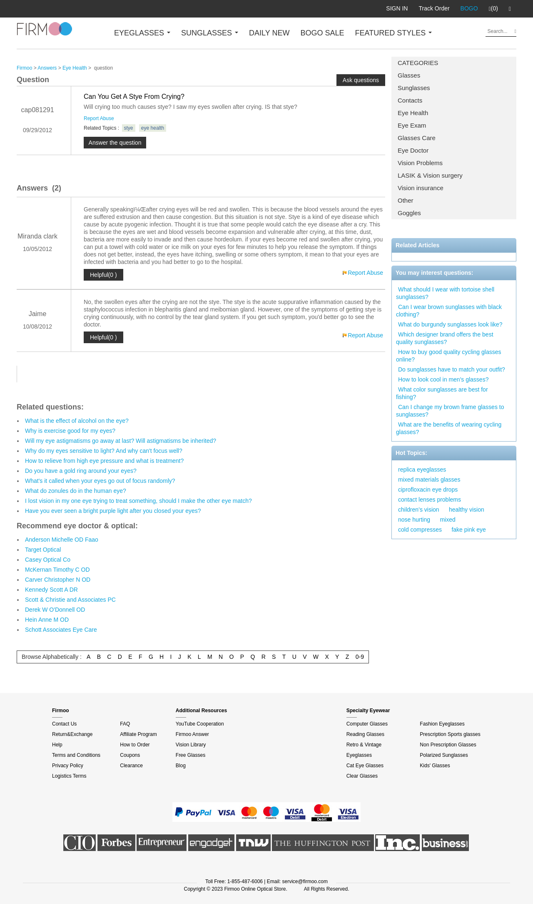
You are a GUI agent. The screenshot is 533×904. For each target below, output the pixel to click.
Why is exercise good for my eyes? (70, 430)
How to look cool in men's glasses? (443, 379)
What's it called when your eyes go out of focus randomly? (100, 480)
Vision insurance (420, 187)
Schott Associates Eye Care (61, 629)
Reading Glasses (365, 734)
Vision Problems (420, 162)
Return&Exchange (72, 734)
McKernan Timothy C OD (57, 569)
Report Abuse (99, 118)
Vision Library (191, 745)
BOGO (469, 8)
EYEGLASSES (142, 33)
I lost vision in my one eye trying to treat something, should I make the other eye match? (138, 500)
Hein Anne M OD (47, 619)
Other (405, 200)
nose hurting (414, 519)
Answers (47, 68)
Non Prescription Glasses (448, 745)
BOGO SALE (322, 33)
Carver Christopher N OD (57, 579)
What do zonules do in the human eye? (75, 490)
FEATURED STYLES (393, 33)
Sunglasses (414, 87)
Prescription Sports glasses (450, 734)
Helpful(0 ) (103, 274)
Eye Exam (412, 125)
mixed (447, 519)
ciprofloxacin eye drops (428, 489)
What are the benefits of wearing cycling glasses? (448, 428)
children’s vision (418, 509)
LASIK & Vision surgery (430, 175)
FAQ (125, 724)
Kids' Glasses (435, 765)
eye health (152, 128)
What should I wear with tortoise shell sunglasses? (445, 293)
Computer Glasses (367, 724)
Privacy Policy (67, 765)
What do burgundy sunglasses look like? (450, 324)
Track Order (433, 8)
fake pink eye (468, 529)
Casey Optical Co (47, 559)
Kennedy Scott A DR (51, 589)
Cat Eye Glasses (365, 765)
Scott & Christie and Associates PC (70, 599)
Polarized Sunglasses (444, 755)
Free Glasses (190, 755)
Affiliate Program (138, 734)
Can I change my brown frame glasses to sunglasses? (450, 411)
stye (128, 128)
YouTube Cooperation (200, 724)
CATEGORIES (418, 62)
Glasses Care (417, 137)
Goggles (409, 212)
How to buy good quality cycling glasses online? (448, 356)
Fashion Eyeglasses (442, 724)
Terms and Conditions (76, 755)
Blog (181, 765)
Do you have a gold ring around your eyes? (81, 470)
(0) (493, 8)
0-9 (360, 656)
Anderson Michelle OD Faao (61, 539)
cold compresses (420, 529)
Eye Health (413, 112)
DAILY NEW (269, 33)
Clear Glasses (362, 776)
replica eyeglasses (422, 469)
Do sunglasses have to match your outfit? (451, 369)
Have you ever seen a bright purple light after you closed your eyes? (113, 510)
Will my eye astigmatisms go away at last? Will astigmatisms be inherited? (120, 440)
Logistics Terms (69, 776)
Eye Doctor (413, 150)
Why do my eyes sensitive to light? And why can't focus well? (103, 450)
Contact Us (64, 724)
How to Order (134, 745)
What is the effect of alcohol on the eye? (77, 420)
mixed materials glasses (429, 479)
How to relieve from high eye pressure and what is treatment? (104, 460)
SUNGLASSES (209, 33)
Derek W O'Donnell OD (55, 609)
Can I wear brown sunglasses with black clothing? (449, 311)
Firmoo (24, 68)
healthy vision (466, 509)
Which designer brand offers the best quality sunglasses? (444, 338)
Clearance (131, 765)
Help (57, 745)
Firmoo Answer (192, 734)
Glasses (409, 75)
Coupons (130, 755)
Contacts (410, 100)
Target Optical (43, 549)
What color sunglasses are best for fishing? (442, 393)
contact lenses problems (429, 499)
